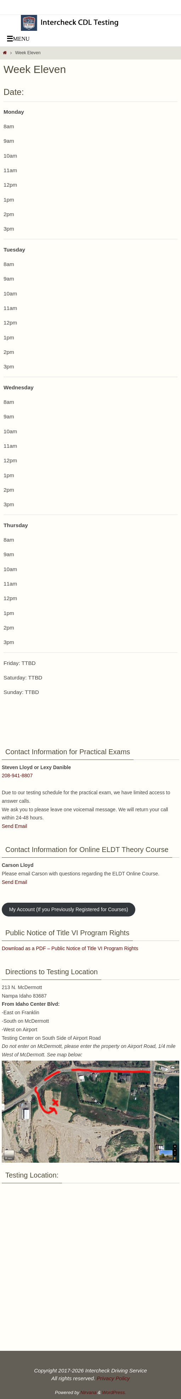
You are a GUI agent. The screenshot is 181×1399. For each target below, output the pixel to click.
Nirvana (88, 1392)
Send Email (14, 826)
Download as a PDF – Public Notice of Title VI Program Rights (70, 948)
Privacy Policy (113, 1378)
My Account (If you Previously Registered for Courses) (68, 909)
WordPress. (114, 1392)
